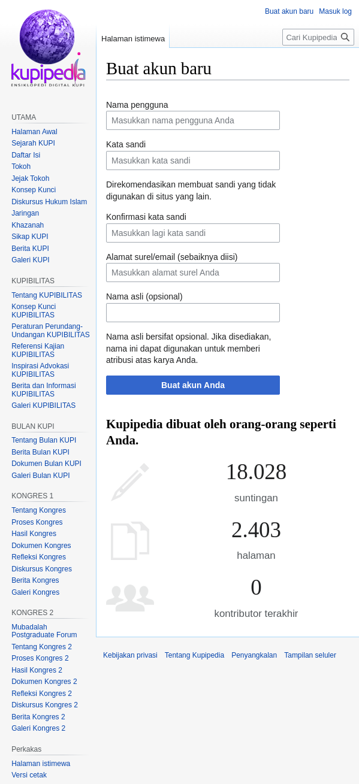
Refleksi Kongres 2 (41, 693)
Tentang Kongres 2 (41, 647)
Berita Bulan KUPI (40, 452)
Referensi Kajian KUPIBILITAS (37, 350)
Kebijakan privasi (130, 655)
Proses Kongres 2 (39, 658)
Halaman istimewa (133, 38)
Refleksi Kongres (38, 557)
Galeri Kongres (35, 592)
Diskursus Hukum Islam (49, 202)
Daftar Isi (25, 155)
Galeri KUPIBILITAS (43, 405)
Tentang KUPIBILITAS (46, 295)
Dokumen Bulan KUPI (46, 463)
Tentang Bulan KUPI (43, 440)
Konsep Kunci (33, 190)
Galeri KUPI (30, 260)
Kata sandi (126, 144)
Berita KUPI (30, 248)
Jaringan (25, 213)
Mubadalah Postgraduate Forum (44, 631)
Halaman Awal (34, 132)
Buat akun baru (289, 11)
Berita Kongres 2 (38, 717)
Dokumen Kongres (41, 545)
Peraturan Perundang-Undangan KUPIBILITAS (50, 330)
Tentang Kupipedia (194, 655)
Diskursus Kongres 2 (44, 705)
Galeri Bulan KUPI (40, 475)
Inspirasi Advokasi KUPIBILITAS (40, 370)
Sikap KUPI (29, 236)
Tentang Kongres (38, 510)
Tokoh (21, 166)
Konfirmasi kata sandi (146, 217)
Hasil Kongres (33, 533)
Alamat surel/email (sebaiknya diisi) (171, 257)
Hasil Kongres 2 (36, 670)
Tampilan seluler (310, 655)
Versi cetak (29, 775)
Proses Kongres (36, 522)
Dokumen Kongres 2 (44, 681)
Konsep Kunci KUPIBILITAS (33, 310)
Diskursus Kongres (41, 569)
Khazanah (27, 225)
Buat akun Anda (193, 385)
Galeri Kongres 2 (38, 728)
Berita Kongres (35, 580)
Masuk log (335, 11)
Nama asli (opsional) (144, 296)
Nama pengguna (137, 105)
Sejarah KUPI (33, 143)
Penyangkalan (254, 655)
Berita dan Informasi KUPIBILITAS (43, 390)
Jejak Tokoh (30, 178)
